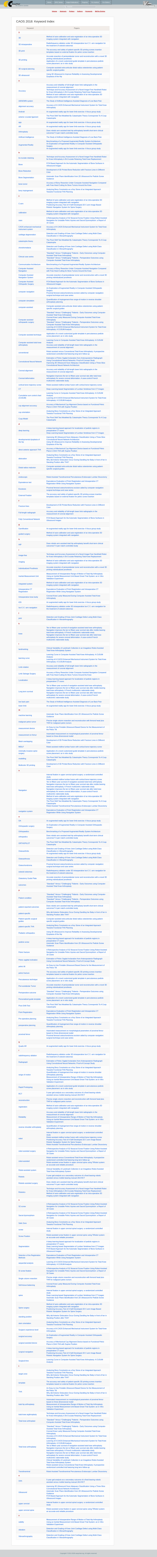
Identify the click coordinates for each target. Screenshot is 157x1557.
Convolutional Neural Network (30, 362)
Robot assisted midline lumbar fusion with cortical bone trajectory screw (74, 385)
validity (21, 1522)
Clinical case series (26, 257)
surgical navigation (26, 1352)
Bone (21, 164)
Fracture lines (24, 506)
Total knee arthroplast (27, 1421)
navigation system (26, 811)
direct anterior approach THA (30, 450)
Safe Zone (23, 1223)
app (20, 122)
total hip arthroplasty (26, 1404)
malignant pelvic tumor (27, 722)
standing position (25, 1317)
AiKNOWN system (26, 101)
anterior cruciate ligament (28, 117)
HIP (20, 545)
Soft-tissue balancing (27, 1285)
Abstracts (63, 11)
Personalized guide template (30, 999)
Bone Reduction (25, 171)
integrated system (25, 584)
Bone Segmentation (26, 177)
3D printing (23, 60)
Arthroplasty (23, 132)
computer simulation (26, 301)
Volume (54, 11)
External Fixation (25, 495)
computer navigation (26, 292)
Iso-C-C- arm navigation (28, 608)
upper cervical (24, 1504)
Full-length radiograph (27, 513)
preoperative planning (27, 1025)
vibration (22, 1530)
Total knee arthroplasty (27, 1447)
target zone (23, 1374)
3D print (22, 51)
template (22, 1383)
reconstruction (24, 1100)
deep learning (24, 430)
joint (20, 618)
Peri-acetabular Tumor (27, 986)
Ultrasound (23, 1492)
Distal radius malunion (27, 468)
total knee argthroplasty (28, 1414)
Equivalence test (25, 482)
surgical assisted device (28, 1343)
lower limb (22, 706)
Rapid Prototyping (25, 1087)
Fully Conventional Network (29, 519)
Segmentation (24, 1246)
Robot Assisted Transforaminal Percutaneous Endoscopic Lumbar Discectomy (76, 477)
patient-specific (24, 913)
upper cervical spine (26, 1510)
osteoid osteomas (25, 872)
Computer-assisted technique (30, 335)
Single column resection (28, 1278)
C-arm (21, 204)
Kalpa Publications (72, 2)
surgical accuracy (25, 1336)
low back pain (24, 702)
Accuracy (22, 91)
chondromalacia (25, 248)
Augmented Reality (26, 145)
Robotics (22, 1192)
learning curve (24, 658)
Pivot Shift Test (24, 1006)
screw (21, 1230)
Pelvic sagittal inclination (28, 960)
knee (20, 634)
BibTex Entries (100, 11)
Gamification (23, 529)
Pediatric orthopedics (27, 933)
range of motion (25, 1075)
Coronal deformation (26, 378)
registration (23, 1107)
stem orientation (25, 1323)
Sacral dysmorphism (26, 1215)
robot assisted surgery (27, 1151)
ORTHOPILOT (24, 843)
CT (20, 389)
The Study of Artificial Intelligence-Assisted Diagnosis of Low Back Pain (74, 101)
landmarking (23, 649)
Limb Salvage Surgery (27, 674)
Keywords (88, 11)
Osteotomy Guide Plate (28, 878)
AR (20, 126)
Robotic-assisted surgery (28, 1183)
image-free (23, 555)
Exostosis (22, 489)
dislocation (23, 459)
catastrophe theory (26, 241)
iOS (20, 602)
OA (20, 821)
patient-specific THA (26, 927)
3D (20, 38)
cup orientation (24, 412)
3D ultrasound (24, 75)
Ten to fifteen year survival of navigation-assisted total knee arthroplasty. (74, 628)
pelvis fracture (24, 973)
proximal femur (24, 1034)
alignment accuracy (26, 106)
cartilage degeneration (27, 235)
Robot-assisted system (27, 1170)
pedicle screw (24, 942)
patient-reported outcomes (29, 907)
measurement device (27, 728)
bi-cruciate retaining (26, 158)
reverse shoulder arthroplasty (30, 1127)
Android (22, 112)
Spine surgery (24, 1308)
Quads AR (22, 1046)
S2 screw (22, 1206)
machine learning (25, 715)
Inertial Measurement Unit (29, 576)
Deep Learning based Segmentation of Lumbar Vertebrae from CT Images (75, 389)
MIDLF (21, 747)
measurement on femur (28, 735)
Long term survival (26, 691)
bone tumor (23, 184)
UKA (20, 1481)
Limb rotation (24, 667)
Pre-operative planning (27, 1019)
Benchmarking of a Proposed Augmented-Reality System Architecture (73, 141)
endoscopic (23, 477)
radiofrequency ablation (28, 1055)
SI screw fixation (25, 1271)
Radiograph (23, 1062)
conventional (23, 353)
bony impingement (26, 191)
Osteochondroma (25, 865)
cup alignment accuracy (28, 406)
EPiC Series (59, 2)
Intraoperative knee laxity (28, 597)
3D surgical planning (26, 69)
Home (49, 2)
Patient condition (25, 898)
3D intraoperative (25, 44)
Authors (80, 11)
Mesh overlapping (25, 741)
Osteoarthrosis (24, 859)
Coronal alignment (26, 371)
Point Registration (25, 1012)
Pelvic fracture (24, 952)
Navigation (23, 790)
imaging (22, 562)
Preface (71, 11)
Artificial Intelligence (26, 137)
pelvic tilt (22, 966)
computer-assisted (26, 307)
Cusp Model (23, 419)
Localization (23, 680)
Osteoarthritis (24, 851)
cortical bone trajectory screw (30, 385)
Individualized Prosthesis (28, 568)
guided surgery (24, 534)
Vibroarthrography (26, 1536)
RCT (20, 1094)
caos (20, 220)
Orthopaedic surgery (26, 826)
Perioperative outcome (27, 993)
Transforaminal (24, 1471)
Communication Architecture (29, 264)
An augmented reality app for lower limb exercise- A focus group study (73, 112)
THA (20, 1392)
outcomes (22, 885)
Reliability (22, 1117)
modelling (22, 759)
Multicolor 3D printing (27, 765)
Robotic (21, 1177)
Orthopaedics (24, 831)
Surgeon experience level (28, 1330)
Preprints (85, 2)
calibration (22, 213)
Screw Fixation (24, 1236)
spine (21, 1295)
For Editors (106, 2)
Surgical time (24, 1361)
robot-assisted (24, 1161)
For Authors (95, 2)
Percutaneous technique (28, 979)
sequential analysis (26, 1263)
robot (20, 1138)
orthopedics (23, 837)
